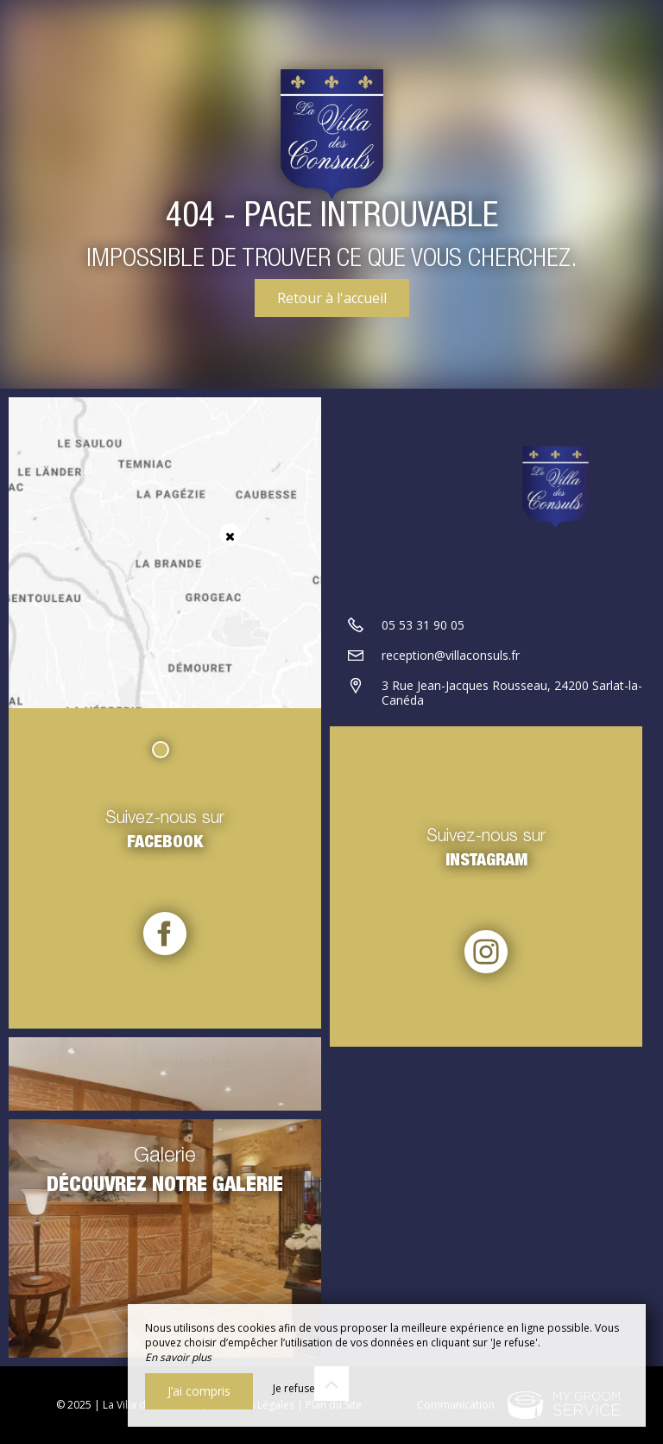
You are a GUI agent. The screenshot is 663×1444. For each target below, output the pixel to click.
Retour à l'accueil (332, 297)
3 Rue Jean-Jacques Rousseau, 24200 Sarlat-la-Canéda (512, 692)
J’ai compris (198, 1391)
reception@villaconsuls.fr (451, 655)
